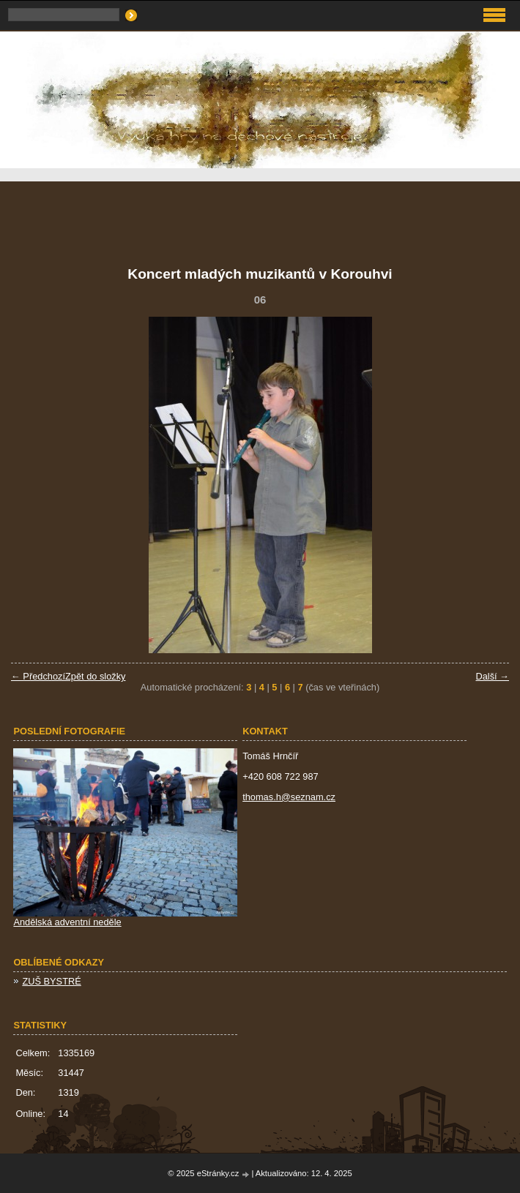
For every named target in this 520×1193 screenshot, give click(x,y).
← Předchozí (38, 676)
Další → (492, 676)
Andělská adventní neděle (67, 922)
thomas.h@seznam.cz (288, 796)
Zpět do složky (95, 676)
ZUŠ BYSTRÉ (51, 981)
